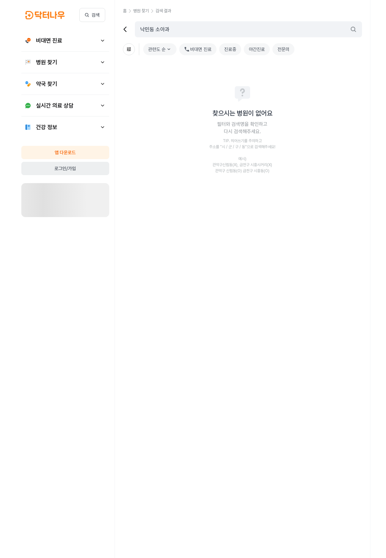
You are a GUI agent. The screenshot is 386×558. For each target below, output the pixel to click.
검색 (92, 15)
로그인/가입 (65, 168)
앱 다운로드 (65, 152)
